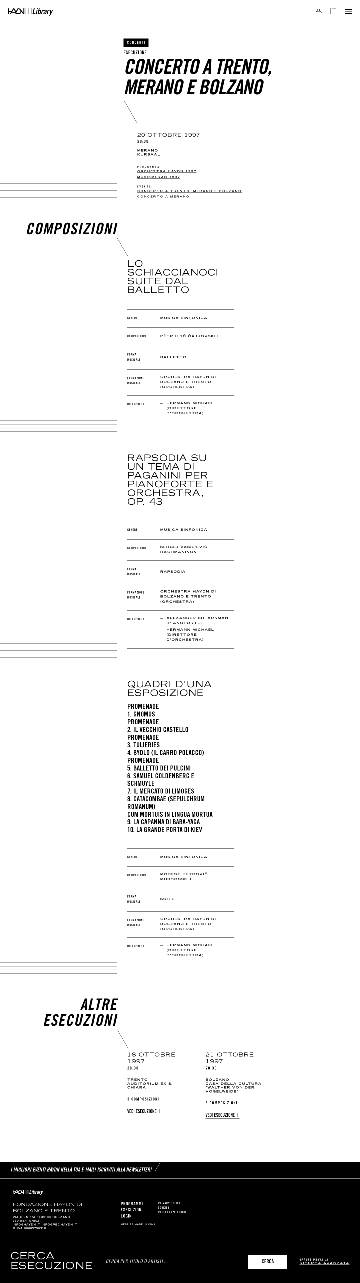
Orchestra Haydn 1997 (166, 171)
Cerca (268, 1262)
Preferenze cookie (172, 1210)
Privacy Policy (169, 1201)
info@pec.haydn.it (60, 1222)
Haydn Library (51, 16)
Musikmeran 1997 (158, 177)
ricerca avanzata (325, 1263)
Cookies (164, 1205)
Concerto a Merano (163, 197)
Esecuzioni (132, 1208)
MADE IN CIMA (145, 1222)
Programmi (132, 1202)
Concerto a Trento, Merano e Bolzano (189, 191)
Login (312, 14)
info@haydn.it (26, 1222)
